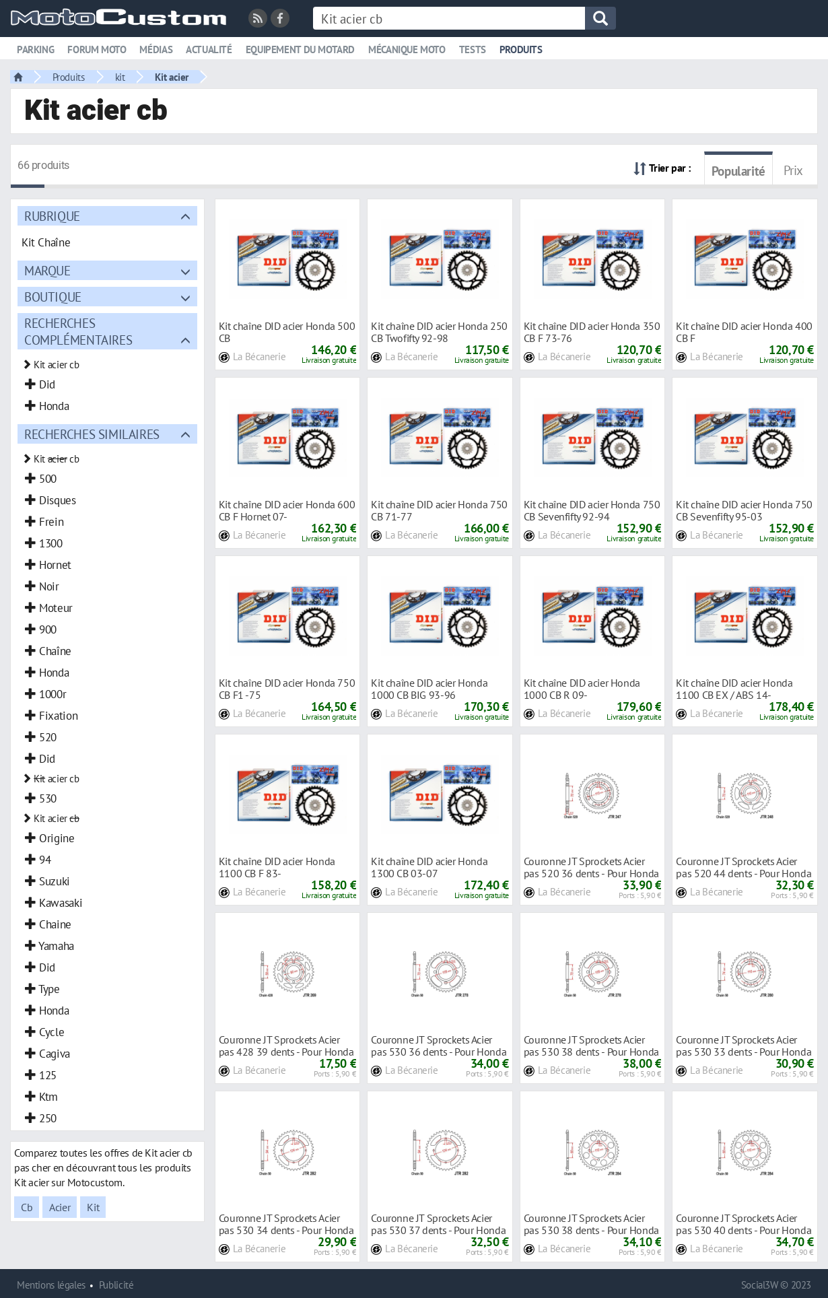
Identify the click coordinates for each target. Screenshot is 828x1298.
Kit (93, 1207)
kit (120, 76)
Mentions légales (51, 1285)
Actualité (209, 49)
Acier (59, 1207)
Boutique (52, 296)
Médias (155, 49)
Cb (26, 1207)
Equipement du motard (300, 49)
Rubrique (52, 215)
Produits (521, 49)
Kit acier (171, 76)
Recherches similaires (92, 433)
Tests (472, 49)
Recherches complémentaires (78, 331)
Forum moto (96, 49)
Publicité (116, 1285)
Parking (35, 49)
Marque (47, 270)
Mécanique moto (407, 49)
